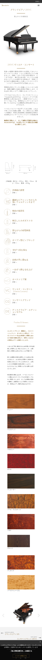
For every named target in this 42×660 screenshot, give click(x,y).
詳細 (14, 193)
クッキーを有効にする (21, 656)
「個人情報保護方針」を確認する (21, 651)
